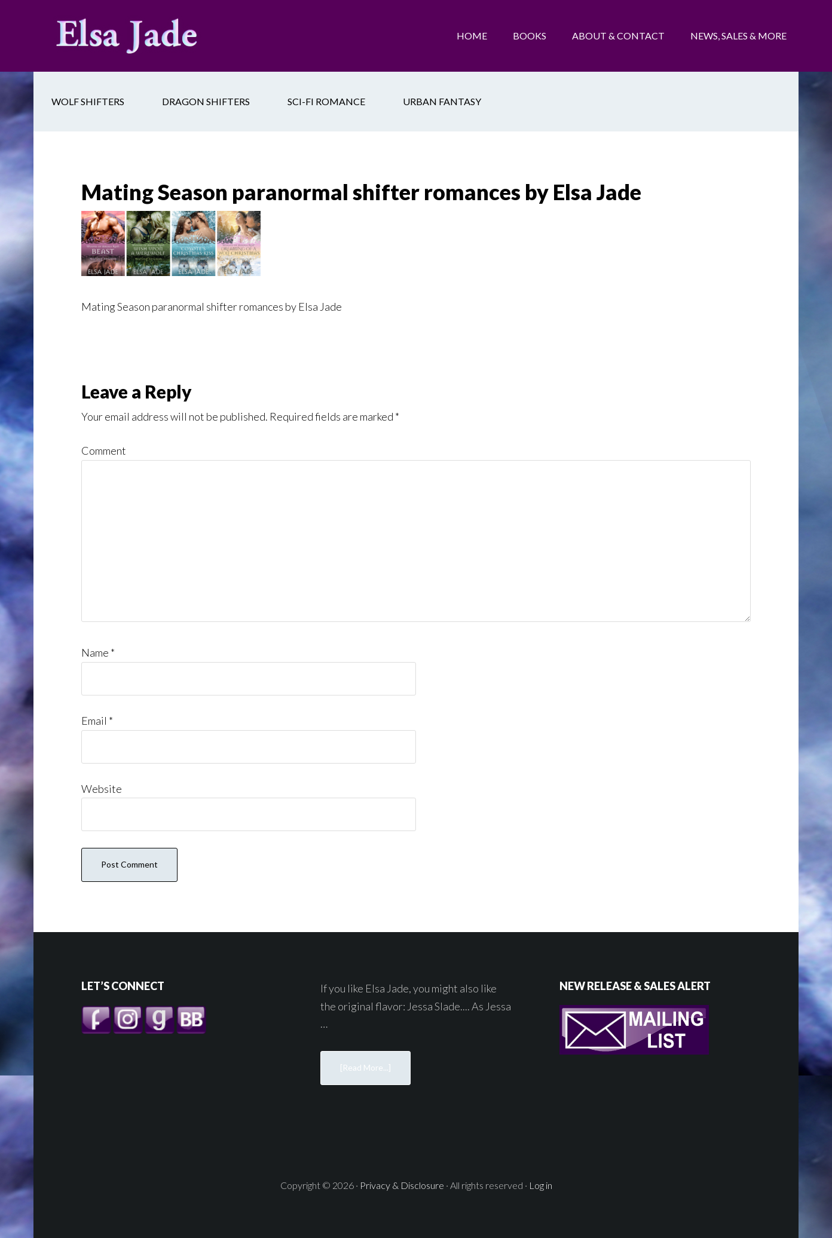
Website (101, 788)
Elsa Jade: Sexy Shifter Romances (129, 36)
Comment (103, 450)
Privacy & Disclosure (402, 1185)
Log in (540, 1185)
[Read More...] (365, 1067)
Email (97, 720)
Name (98, 652)
